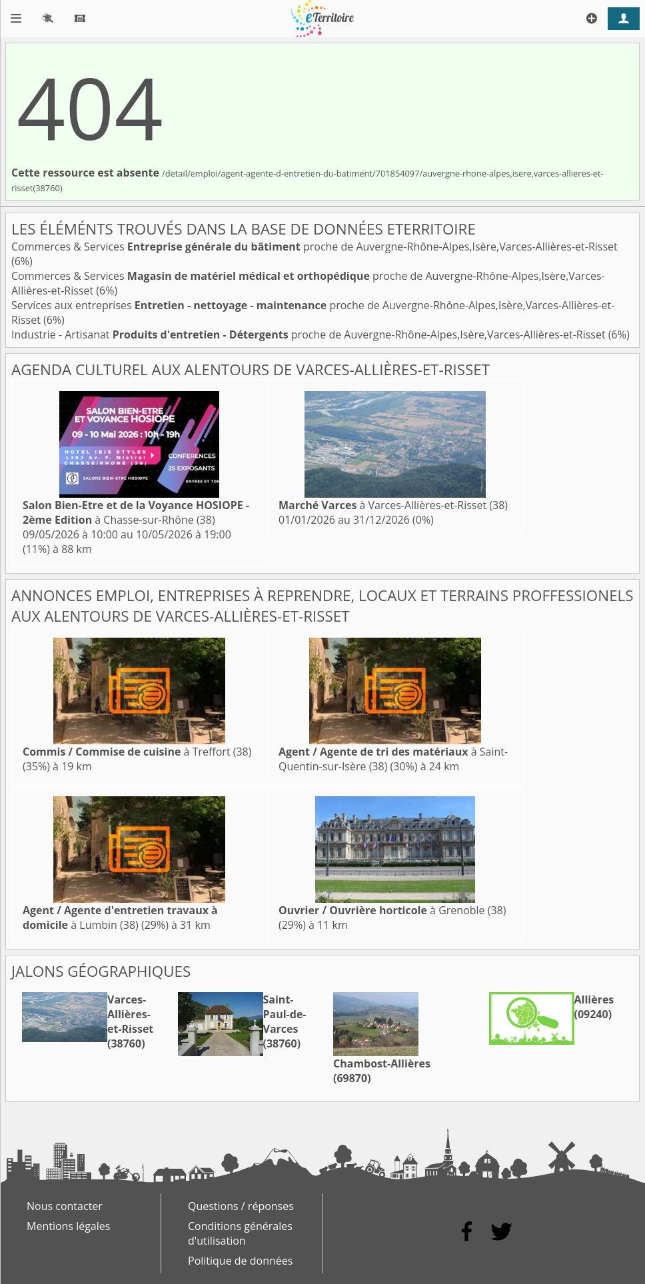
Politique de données (240, 1260)
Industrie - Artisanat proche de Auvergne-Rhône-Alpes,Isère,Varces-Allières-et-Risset (309, 334)
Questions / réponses (241, 1206)
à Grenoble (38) (392, 910)
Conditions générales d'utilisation (240, 1233)
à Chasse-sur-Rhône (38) (136, 512)
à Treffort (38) (137, 751)
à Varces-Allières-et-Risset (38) (393, 505)
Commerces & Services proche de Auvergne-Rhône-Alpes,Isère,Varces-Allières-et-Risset (314, 246)
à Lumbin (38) (120, 917)
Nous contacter (65, 1206)
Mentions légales (68, 1226)
